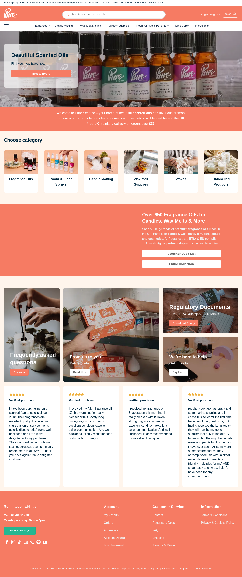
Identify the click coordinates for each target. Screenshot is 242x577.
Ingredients (202, 25)
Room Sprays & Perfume (152, 26)
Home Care (182, 26)
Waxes (181, 179)
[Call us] (32, 542)
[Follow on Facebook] (7, 542)
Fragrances (41, 26)
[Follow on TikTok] (19, 542)
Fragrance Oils (21, 179)
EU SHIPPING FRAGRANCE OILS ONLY (142, 2)
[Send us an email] (26, 542)
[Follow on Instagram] (13, 542)
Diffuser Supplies (119, 26)
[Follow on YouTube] (45, 542)
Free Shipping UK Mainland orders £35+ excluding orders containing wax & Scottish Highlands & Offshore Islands (61, 2)
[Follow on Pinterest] (38, 542)
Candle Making (65, 26)
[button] (230, 15)
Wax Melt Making (91, 26)
